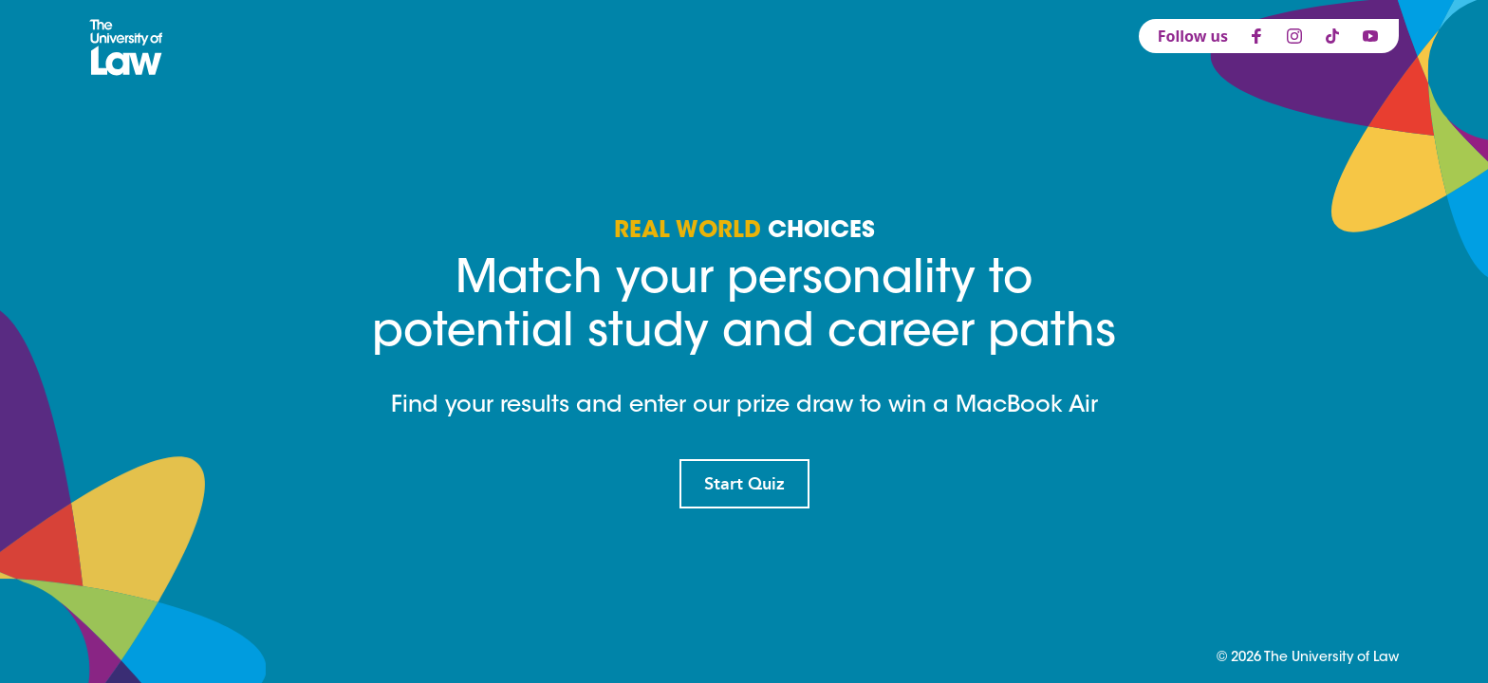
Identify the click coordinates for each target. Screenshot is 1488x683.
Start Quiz (744, 483)
